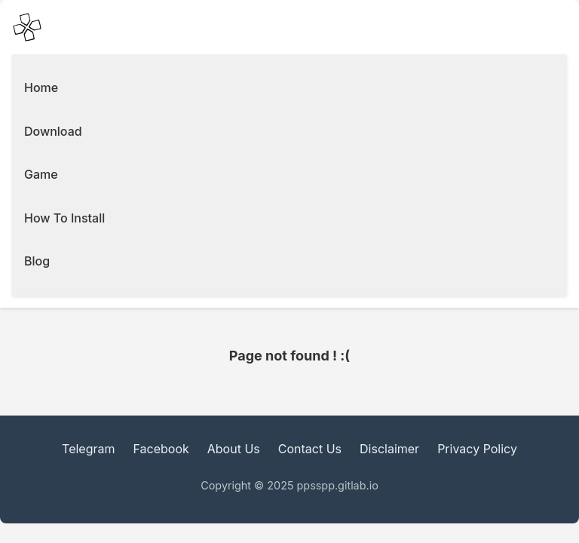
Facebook (161, 448)
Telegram (88, 448)
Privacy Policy (477, 448)
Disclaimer (389, 448)
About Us (233, 448)
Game (41, 174)
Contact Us (310, 448)
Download (53, 131)
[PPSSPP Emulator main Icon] (27, 27)
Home (41, 87)
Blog (37, 260)
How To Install (64, 217)
